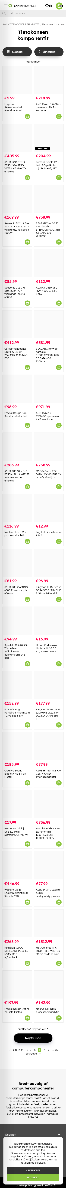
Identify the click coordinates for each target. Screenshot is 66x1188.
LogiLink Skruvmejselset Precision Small (13, 107)
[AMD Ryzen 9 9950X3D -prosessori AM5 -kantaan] (49, 389)
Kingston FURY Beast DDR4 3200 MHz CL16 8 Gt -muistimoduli (48, 590)
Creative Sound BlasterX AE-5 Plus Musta (15, 773)
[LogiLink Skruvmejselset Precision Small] (17, 80)
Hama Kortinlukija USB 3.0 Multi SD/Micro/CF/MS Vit (16, 831)
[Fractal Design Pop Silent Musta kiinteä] (17, 389)
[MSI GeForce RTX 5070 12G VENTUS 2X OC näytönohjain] (49, 447)
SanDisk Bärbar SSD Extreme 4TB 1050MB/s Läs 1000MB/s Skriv (48, 833)
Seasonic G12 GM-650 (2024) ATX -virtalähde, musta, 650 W (15, 292)
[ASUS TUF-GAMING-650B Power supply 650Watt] (17, 563)
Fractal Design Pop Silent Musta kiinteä (15, 414)
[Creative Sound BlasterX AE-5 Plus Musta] (17, 746)
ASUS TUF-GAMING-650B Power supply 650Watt (16, 590)
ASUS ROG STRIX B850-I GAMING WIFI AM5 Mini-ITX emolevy (15, 167)
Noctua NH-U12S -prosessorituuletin (15, 534)
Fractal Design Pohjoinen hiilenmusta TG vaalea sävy (17, 712)
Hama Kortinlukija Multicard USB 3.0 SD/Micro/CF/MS (46, 648)
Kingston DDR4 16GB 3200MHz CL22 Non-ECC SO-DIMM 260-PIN (48, 714)
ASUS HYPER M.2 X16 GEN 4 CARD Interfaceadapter (48, 773)
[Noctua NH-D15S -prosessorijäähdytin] (49, 985)
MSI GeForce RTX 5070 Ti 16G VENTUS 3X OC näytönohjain (48, 951)
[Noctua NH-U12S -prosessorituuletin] (17, 508)
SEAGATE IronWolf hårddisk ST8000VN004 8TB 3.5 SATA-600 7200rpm (47, 355)
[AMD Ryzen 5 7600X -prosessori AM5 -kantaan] (49, 80)
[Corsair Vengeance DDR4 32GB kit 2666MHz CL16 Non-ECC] (17, 324)
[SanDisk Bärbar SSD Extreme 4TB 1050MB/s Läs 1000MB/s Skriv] (49, 804)
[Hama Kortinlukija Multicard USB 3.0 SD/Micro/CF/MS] (49, 621)
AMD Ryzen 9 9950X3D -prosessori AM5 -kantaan (48, 416)
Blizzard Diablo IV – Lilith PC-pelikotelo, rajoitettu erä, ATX (47, 165)
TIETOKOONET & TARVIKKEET (24, 24)
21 (56, 1049)
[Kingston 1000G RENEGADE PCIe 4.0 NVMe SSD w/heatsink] (17, 923)
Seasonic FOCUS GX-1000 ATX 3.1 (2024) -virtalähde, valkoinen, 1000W (17, 228)
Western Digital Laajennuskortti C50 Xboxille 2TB (16, 893)
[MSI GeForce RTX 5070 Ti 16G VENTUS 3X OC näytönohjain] (49, 923)
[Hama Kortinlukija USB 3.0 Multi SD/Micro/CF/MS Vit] (17, 804)
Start (4, 24)
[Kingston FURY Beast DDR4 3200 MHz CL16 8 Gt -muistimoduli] (49, 563)
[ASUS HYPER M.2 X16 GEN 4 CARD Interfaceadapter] (49, 746)
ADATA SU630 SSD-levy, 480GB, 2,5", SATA (47, 291)
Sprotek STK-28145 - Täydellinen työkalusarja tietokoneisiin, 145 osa (16, 651)
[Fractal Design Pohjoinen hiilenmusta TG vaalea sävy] (17, 685)
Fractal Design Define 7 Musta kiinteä (16, 1010)
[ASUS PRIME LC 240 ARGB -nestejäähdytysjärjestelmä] (49, 865)
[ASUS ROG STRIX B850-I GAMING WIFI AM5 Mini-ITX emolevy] (17, 138)
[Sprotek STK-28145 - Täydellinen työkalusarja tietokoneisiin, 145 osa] (17, 621)
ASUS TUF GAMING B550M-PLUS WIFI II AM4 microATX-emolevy (16, 476)
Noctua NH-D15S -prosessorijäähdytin (47, 1010)
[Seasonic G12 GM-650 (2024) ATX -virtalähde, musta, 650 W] (17, 263)
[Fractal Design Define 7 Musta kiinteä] (17, 985)
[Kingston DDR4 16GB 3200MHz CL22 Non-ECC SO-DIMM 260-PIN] (49, 685)
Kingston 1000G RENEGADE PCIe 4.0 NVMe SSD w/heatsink (16, 952)
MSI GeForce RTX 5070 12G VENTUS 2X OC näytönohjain (48, 474)
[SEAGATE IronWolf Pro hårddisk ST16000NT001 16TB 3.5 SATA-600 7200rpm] (49, 199)
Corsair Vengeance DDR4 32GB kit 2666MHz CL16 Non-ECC (16, 353)
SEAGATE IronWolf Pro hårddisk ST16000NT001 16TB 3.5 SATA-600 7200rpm (48, 230)
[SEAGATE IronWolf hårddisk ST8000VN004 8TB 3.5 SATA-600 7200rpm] (49, 324)
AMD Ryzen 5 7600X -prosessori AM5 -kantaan (48, 107)
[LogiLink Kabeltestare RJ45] (49, 508)
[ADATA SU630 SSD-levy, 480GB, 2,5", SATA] (49, 263)
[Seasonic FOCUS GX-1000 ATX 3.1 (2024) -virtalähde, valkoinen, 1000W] (17, 199)
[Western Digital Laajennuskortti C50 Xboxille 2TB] (17, 865)
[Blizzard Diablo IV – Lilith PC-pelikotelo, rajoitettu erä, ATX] (49, 138)
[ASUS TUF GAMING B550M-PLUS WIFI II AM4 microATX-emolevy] (17, 447)
